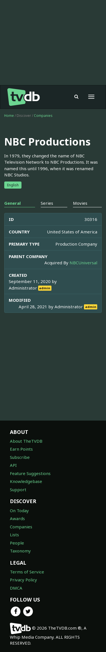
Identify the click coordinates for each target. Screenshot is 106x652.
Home (9, 115)
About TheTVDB (26, 441)
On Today (19, 510)
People (17, 543)
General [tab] (12, 203)
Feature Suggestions (30, 473)
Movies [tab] (80, 203)
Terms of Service (27, 572)
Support (18, 489)
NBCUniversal (83, 262)
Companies (43, 115)
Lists (14, 534)
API (13, 465)
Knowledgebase (26, 481)
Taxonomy (20, 551)
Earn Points (21, 449)
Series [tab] (47, 203)
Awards (17, 518)
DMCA (16, 588)
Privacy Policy (23, 580)
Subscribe (20, 457)
